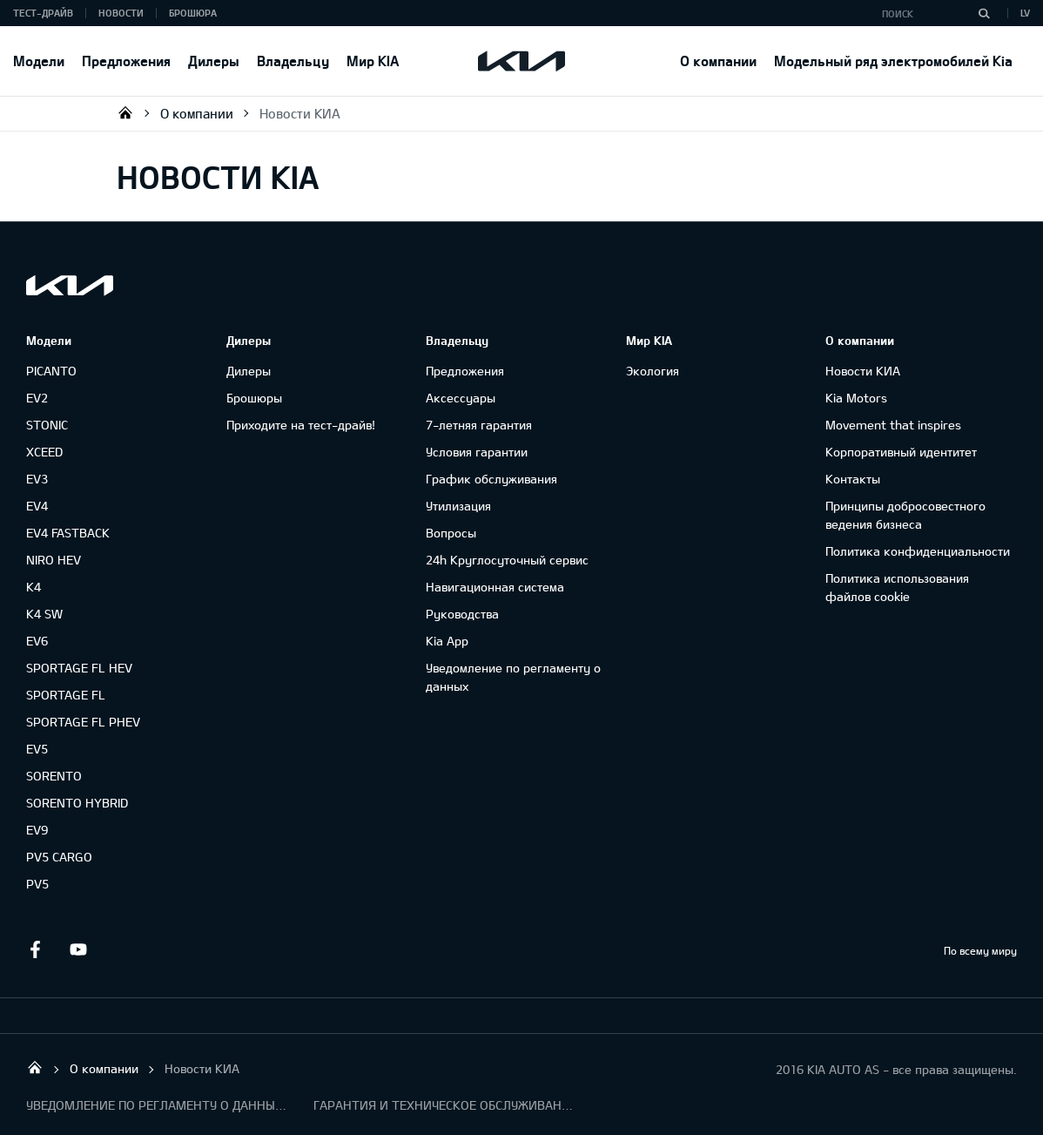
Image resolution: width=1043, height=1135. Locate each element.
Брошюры (254, 397)
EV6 (37, 640)
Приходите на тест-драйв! (300, 424)
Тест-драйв (43, 12)
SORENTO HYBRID (77, 802)
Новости (121, 12)
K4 (33, 586)
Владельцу (293, 60)
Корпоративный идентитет (901, 451)
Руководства (462, 613)
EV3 (37, 478)
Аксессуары (460, 397)
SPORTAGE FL (65, 694)
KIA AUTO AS (125, 112)
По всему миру (980, 950)
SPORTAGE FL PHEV (83, 721)
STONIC (47, 424)
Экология (652, 370)
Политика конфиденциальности (917, 551)
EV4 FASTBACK (68, 532)
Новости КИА (299, 113)
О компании (718, 60)
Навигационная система (495, 586)
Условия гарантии (477, 451)
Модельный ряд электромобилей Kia (893, 60)
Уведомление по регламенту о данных (513, 676)
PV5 (37, 883)
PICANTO (51, 370)
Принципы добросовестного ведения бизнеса (905, 514)
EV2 (37, 397)
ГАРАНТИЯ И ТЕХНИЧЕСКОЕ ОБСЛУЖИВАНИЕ (444, 1105)
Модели (38, 60)
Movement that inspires (893, 424)
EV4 (37, 505)
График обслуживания (491, 478)
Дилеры (213, 60)
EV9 (37, 829)
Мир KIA (373, 60)
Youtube (78, 949)
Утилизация (458, 505)
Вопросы (451, 532)
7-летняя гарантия (479, 424)
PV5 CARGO (59, 856)
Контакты (852, 478)
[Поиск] (983, 13)
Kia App (447, 640)
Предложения (126, 60)
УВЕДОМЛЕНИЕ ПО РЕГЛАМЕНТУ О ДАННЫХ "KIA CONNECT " (156, 1105)
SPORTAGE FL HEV (79, 667)
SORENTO (54, 775)
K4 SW (44, 613)
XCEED (44, 451)
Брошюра (193, 12)
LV (1025, 12)
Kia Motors (856, 397)
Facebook (35, 949)
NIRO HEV (53, 559)
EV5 (37, 748)
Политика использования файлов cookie (897, 587)
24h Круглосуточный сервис (507, 559)
